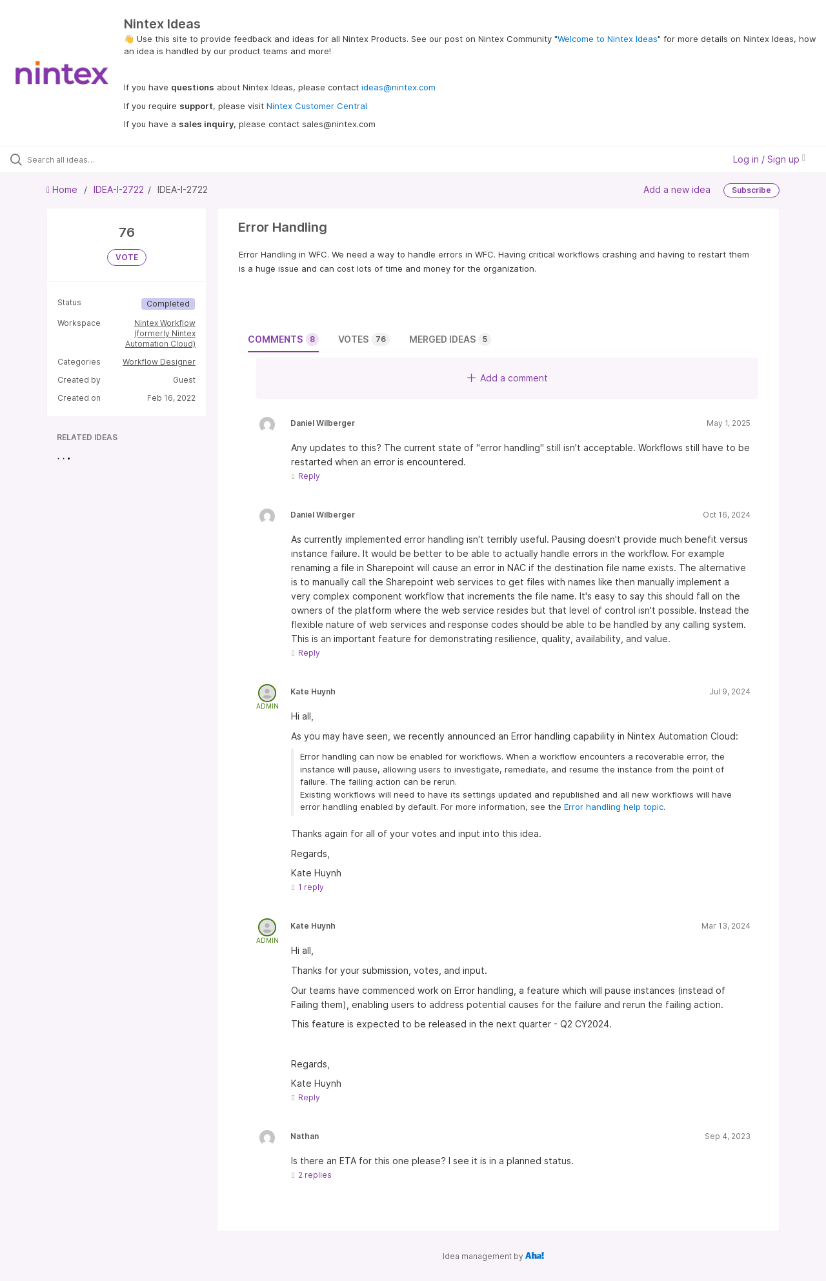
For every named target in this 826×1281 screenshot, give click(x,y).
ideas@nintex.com (398, 87)
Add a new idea (676, 189)
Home (63, 189)
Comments (283, 339)
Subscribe (751, 190)
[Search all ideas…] (99, 159)
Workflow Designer (159, 362)
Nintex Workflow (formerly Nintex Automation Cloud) (160, 333)
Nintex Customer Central (317, 106)
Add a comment (507, 377)
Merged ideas (450, 339)
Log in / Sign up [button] (769, 159)
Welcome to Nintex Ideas (608, 39)
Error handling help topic (613, 807)
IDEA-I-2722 (119, 189)
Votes (364, 339)
